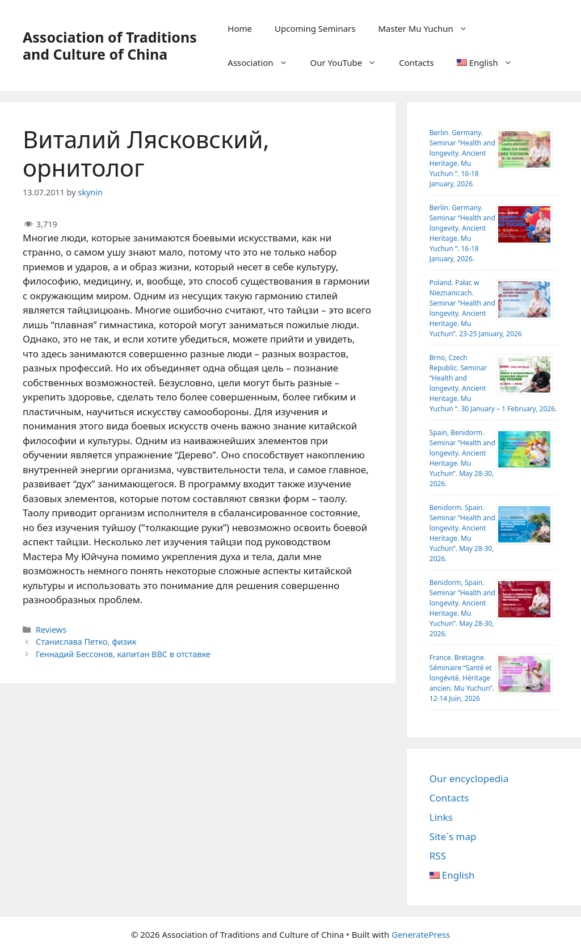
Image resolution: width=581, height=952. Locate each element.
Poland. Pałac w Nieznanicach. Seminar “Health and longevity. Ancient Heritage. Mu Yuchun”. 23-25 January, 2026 (476, 308)
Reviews (51, 629)
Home (240, 28)
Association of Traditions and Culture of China (110, 45)
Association (263, 62)
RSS (438, 855)
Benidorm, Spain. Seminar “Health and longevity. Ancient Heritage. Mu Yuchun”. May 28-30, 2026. (462, 608)
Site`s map (453, 836)
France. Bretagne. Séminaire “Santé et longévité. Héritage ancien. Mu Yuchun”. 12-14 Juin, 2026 (462, 678)
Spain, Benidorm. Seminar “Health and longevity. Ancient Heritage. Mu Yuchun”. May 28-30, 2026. (462, 458)
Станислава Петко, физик (86, 641)
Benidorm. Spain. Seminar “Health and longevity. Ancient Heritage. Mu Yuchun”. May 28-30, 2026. (462, 533)
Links (441, 817)
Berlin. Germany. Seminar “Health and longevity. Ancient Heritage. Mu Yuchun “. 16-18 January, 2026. (462, 158)
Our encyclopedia (469, 778)
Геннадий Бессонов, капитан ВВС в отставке (123, 654)
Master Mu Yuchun (428, 28)
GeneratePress (420, 934)
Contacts (416, 62)
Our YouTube (349, 62)
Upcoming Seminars (315, 28)
